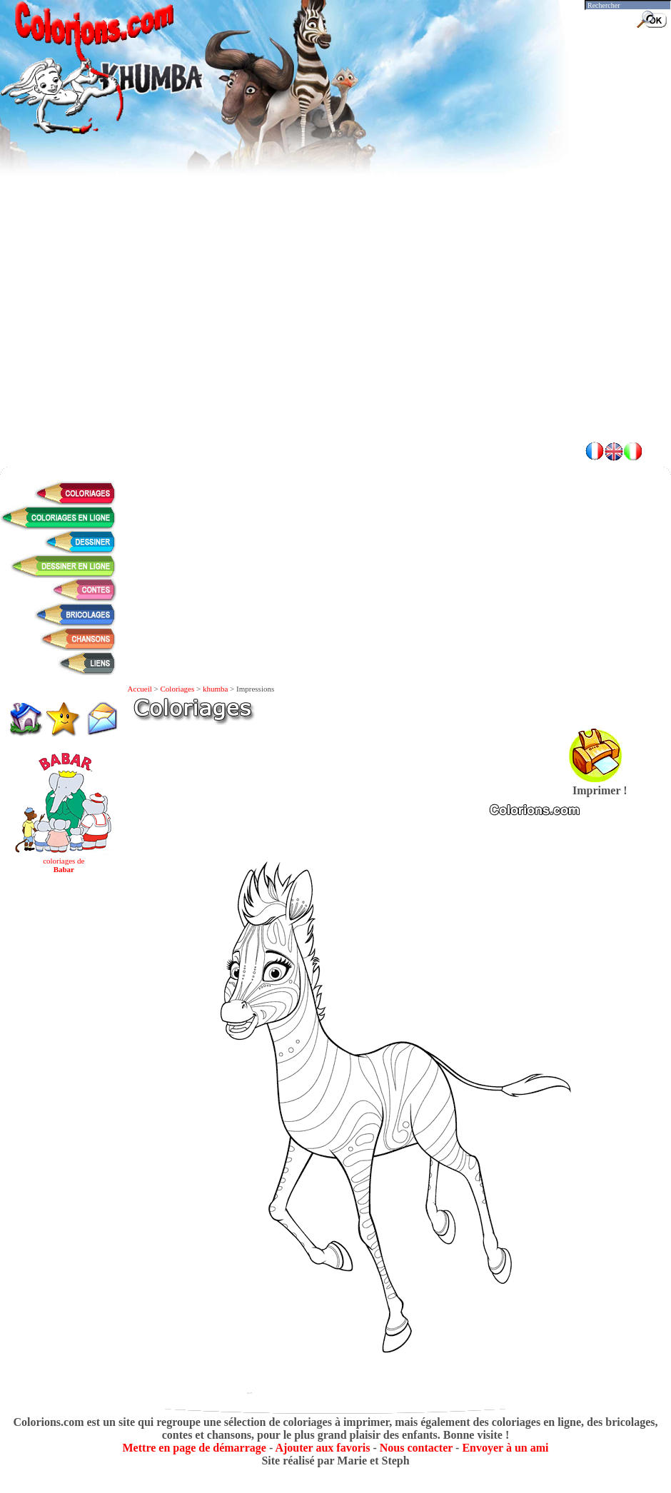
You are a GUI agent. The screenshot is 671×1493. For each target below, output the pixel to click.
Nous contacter (416, 1448)
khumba (215, 688)
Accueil (140, 688)
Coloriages (178, 688)
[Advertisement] (335, 328)
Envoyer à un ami (505, 1448)
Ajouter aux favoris (322, 1448)
